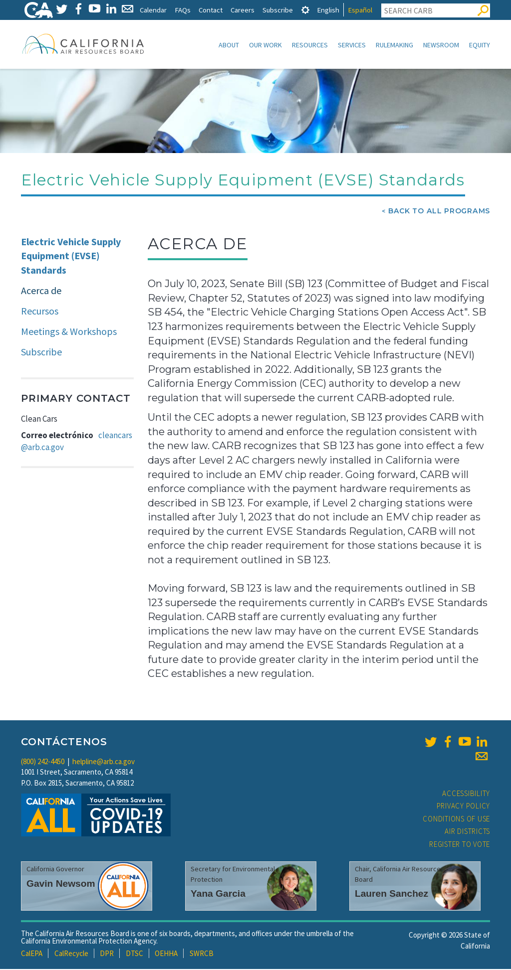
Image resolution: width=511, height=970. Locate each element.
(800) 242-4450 (42, 762)
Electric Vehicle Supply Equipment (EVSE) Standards (71, 256)
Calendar (153, 9)
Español (360, 9)
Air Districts (467, 832)
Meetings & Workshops (69, 332)
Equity (479, 44)
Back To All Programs (439, 211)
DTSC (134, 954)
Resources (310, 44)
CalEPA (31, 954)
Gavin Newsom (60, 884)
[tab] (305, 9)
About (229, 44)
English (328, 9)
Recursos (39, 312)
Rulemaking (394, 44)
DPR (107, 954)
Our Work (265, 44)
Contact (211, 9)
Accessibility (466, 794)
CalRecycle (71, 954)
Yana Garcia (218, 894)
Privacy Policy (464, 806)
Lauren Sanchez (391, 894)
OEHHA (166, 954)
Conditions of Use (456, 819)
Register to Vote (459, 845)
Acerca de (41, 291)
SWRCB (202, 954)
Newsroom (441, 44)
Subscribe (277, 9)
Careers (243, 9)
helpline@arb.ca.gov (103, 762)
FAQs (183, 9)
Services (352, 44)
